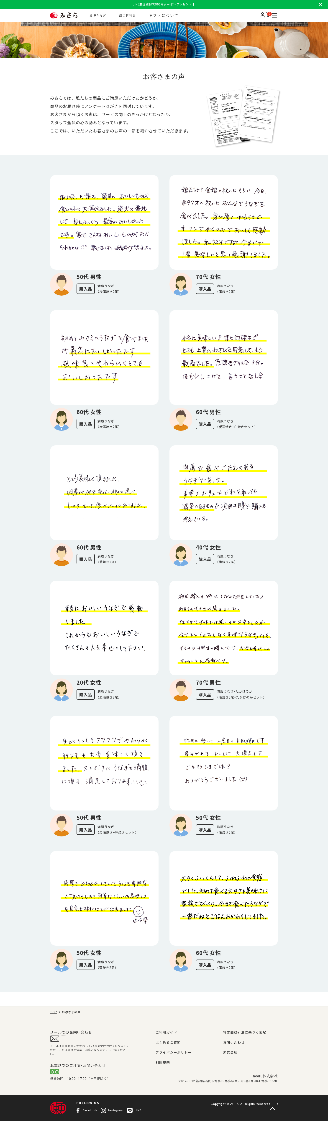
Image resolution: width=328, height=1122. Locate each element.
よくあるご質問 (168, 1043)
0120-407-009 (79, 1074)
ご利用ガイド (166, 1033)
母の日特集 (140, 15)
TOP (53, 1012)
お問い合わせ (234, 1043)
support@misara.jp (79, 1039)
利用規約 (163, 1063)
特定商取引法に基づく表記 (244, 1033)
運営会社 (230, 1053)
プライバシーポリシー (174, 1053)
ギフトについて (179, 15)
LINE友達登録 (142, 4)
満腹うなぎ (106, 15)
